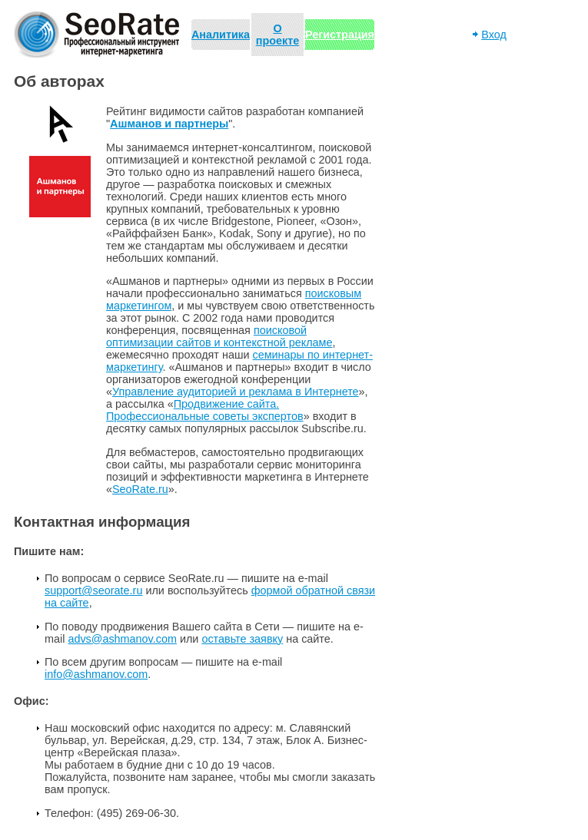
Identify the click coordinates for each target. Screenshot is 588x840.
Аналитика (220, 34)
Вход (494, 34)
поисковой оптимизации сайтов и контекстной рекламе (219, 336)
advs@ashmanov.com (122, 639)
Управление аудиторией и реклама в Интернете (235, 391)
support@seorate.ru (93, 590)
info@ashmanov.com (96, 674)
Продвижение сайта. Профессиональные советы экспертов (205, 410)
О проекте (278, 34)
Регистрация (339, 34)
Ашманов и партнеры (169, 123)
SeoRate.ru (140, 489)
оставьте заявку (242, 639)
